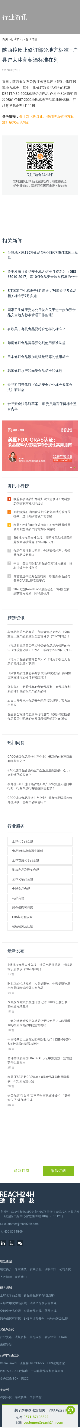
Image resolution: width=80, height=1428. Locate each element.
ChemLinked (8, 1363)
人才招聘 (6, 1277)
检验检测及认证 (22, 926)
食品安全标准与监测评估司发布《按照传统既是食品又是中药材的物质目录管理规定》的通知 (38, 716)
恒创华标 (36, 1397)
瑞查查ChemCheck (31, 1363)
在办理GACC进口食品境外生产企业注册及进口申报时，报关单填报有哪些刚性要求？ (39, 786)
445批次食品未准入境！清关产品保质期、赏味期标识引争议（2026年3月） (39, 967)
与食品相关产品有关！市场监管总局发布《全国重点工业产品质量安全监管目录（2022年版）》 (39, 634)
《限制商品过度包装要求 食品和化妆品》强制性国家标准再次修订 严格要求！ (39, 675)
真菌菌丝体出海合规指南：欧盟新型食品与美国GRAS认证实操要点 (41, 578)
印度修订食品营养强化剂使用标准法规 (36, 343)
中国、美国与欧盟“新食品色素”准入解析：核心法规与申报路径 (42, 565)
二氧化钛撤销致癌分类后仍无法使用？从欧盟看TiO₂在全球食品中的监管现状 (38, 1023)
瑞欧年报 (50, 1269)
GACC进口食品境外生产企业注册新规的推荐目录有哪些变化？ (39, 759)
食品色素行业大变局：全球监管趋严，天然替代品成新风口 (41, 553)
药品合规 (18, 898)
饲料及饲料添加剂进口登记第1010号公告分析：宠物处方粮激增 (39, 1004)
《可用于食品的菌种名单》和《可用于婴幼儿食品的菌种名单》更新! (38, 661)
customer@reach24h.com (43, 1422)
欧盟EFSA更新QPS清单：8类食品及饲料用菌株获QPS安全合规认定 (38, 1079)
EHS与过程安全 (22, 917)
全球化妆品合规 (22, 879)
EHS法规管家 (56, 1363)
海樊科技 (6, 1397)
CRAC (63, 1337)
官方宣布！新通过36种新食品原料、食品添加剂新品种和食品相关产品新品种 (39, 689)
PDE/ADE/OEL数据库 (14, 1371)
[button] (71, 467)
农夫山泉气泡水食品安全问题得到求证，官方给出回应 (38, 703)
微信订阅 (58, 1171)
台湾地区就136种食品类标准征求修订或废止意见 (42, 255)
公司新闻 (65, 1269)
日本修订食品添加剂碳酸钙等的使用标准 (38, 357)
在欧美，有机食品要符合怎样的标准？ (36, 329)
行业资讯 (17, 39)
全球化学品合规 (22, 841)
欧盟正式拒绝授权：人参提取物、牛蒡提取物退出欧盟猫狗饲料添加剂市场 (38, 985)
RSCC (25, 1378)
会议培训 (50, 1337)
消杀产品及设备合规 (25, 869)
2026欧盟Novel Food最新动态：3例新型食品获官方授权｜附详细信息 (41, 591)
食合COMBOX (9, 1378)
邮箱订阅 (21, 1171)
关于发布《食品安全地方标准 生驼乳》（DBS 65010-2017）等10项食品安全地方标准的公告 (42, 274)
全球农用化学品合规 (25, 860)
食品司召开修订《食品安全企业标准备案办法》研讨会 (39, 387)
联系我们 (21, 1277)
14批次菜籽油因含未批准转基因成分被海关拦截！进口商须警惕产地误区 (42, 514)
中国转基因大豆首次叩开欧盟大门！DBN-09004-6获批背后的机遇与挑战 (39, 1042)
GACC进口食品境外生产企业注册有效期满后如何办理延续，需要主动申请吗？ (39, 800)
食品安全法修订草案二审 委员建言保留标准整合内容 (42, 406)
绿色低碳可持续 (22, 907)
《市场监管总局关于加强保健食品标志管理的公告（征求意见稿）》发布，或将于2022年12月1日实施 (38, 648)
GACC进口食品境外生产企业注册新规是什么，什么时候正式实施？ (39, 772)
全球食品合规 (21, 888)
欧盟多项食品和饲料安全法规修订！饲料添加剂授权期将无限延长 (41, 501)
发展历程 (36, 1269)
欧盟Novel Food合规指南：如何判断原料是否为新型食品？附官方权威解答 (41, 527)
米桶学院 (6, 1344)
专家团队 (21, 1269)
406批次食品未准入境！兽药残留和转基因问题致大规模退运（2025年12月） (42, 540)
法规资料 (21, 1337)
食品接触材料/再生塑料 (27, 851)
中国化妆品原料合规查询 (47, 1371)
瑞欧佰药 (21, 1397)
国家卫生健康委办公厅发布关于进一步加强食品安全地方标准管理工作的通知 (41, 312)
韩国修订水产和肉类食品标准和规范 (34, 371)
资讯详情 (31, 39)
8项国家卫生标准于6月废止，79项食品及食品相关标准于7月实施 (42, 293)
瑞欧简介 (6, 1269)
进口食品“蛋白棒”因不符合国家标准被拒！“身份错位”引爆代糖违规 (38, 1098)
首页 (5, 39)
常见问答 (36, 1337)
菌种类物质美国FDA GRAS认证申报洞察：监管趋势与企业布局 (39, 1060)
